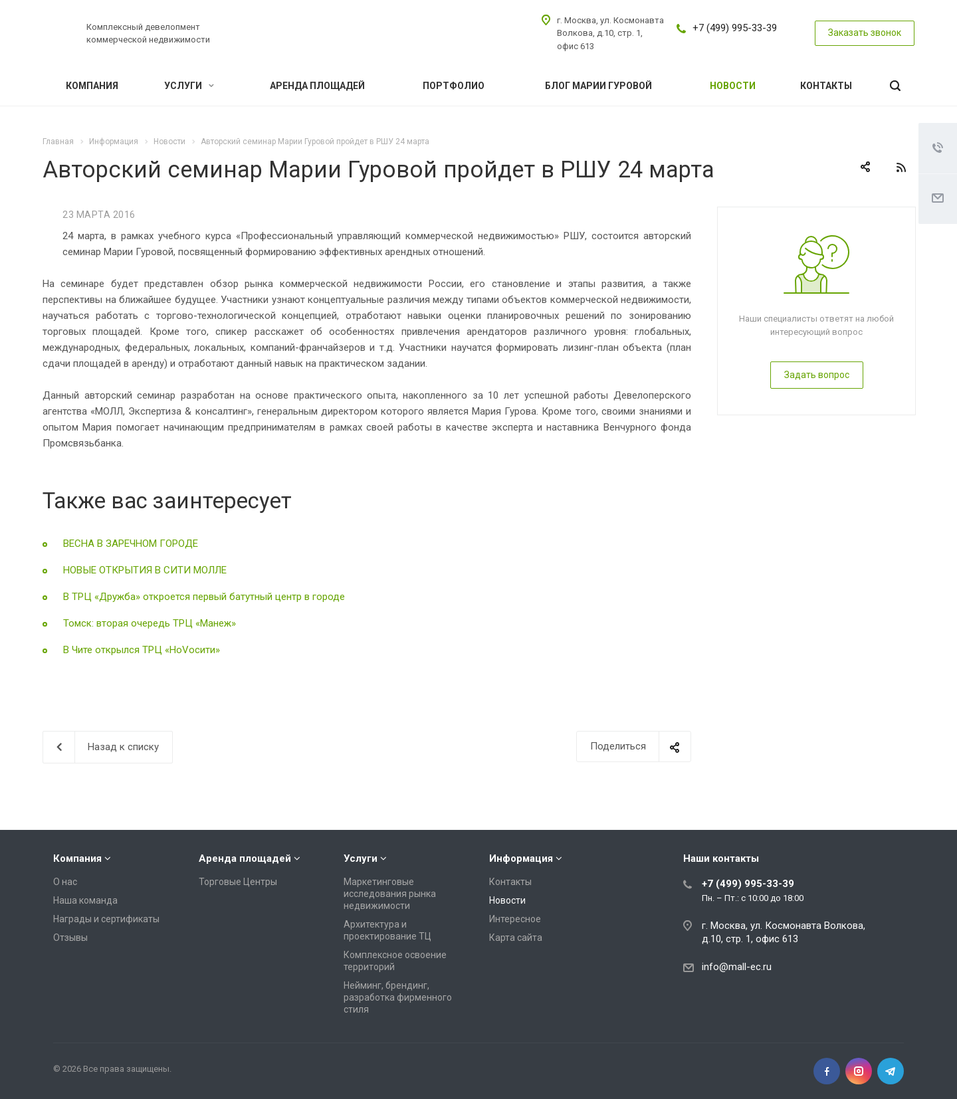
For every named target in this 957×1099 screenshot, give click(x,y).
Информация (521, 858)
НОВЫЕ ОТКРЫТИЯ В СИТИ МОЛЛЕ (145, 570)
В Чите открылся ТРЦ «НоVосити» (141, 650)
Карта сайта (515, 937)
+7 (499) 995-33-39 (734, 28)
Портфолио (453, 85)
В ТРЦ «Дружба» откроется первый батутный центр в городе (204, 597)
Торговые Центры (238, 881)
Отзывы (70, 937)
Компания (92, 85)
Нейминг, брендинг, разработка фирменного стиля (398, 997)
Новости (733, 85)
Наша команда (85, 900)
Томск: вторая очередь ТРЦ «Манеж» (149, 623)
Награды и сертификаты (106, 919)
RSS (901, 167)
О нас (65, 881)
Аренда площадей (317, 85)
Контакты (826, 85)
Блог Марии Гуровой (598, 85)
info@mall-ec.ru (737, 967)
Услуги (189, 85)
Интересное (515, 919)
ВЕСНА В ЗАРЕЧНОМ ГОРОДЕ (130, 544)
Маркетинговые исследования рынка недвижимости (390, 893)
